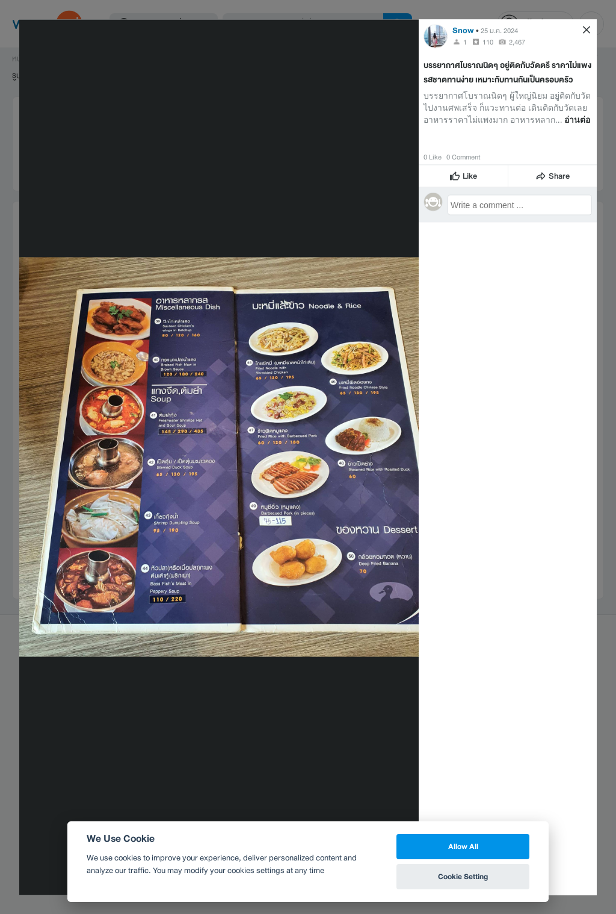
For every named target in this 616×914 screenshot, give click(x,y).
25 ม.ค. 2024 (499, 30)
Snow (463, 29)
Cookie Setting (463, 876)
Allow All (463, 846)
